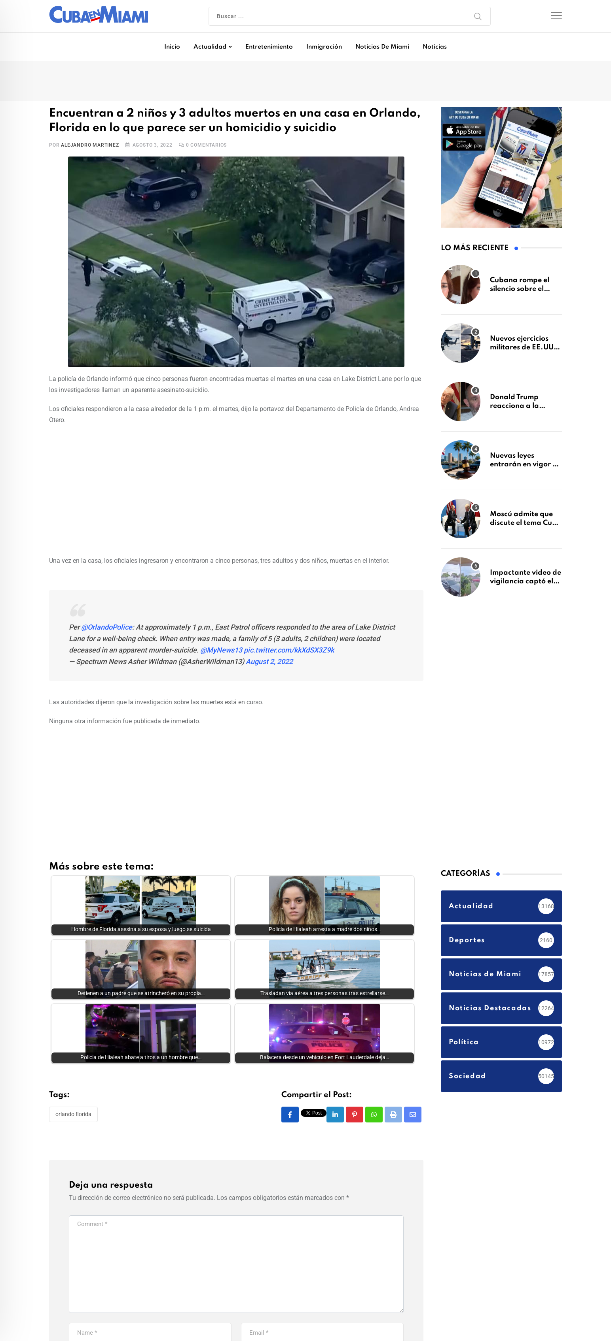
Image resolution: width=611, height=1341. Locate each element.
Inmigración (324, 47)
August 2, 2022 (269, 661)
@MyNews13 (221, 650)
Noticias (435, 47)
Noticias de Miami (382, 47)
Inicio (172, 47)
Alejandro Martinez (90, 145)
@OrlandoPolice (106, 627)
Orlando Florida (73, 1114)
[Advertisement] (236, 489)
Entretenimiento (269, 47)
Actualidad (210, 47)
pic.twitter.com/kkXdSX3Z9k (289, 650)
